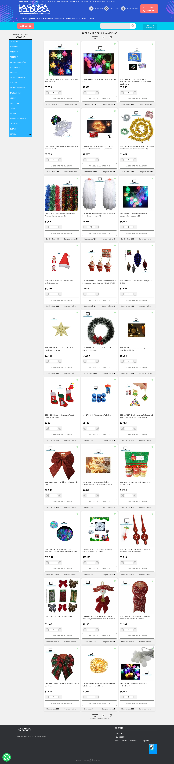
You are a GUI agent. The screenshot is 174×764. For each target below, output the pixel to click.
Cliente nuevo (96, 8)
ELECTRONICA (15, 42)
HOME (24, 19)
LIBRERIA (13, 98)
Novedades (49, 19)
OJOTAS (13, 129)
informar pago (89, 19)
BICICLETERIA (14, 103)
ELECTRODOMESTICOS (17, 78)
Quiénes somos (35, 19)
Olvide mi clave (112, 8)
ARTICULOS (25, 26)
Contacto (60, 19)
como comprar (74, 19)
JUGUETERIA (14, 72)
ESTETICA (13, 108)
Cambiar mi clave (130, 8)
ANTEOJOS (13, 113)
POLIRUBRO (14, 52)
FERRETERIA (14, 57)
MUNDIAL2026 (15, 67)
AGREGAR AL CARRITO (62, 99)
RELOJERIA (13, 83)
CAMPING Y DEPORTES (17, 88)
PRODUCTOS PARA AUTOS (19, 119)
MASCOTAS (14, 124)
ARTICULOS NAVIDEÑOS (18, 62)
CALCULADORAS (15, 93)
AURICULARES (15, 47)
